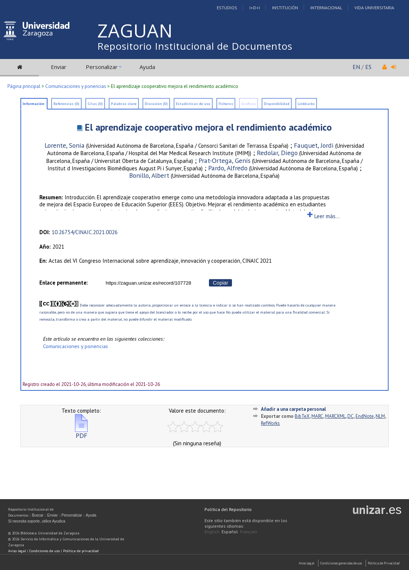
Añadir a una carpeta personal (293, 409)
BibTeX (302, 416)
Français (248, 531)
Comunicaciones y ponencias (75, 86)
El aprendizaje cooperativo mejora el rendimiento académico (208, 127)
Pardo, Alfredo (228, 168)
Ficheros (226, 103)
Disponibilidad (276, 103)
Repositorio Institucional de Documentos (194, 46)
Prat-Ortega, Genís (225, 160)
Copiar (220, 283)
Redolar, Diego (277, 152)
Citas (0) (95, 103)
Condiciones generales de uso (341, 563)
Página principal (23, 86)
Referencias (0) (66, 103)
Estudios (227, 7)
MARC (317, 416)
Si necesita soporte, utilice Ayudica (36, 521)
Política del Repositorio (228, 509)
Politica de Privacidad (384, 563)
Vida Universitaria (374, 7)
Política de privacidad (81, 550)
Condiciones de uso (44, 550)
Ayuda (147, 67)
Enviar (58, 67)
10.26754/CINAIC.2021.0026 (85, 232)
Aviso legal (17, 550)
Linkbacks (306, 103)
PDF (81, 432)
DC (350, 416)
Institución (285, 7)
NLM (380, 416)
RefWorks (270, 423)
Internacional (326, 7)
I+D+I (254, 7)
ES (368, 67)
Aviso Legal (306, 563)
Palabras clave (124, 103)
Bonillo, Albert (149, 175)
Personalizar (102, 67)
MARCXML (335, 416)
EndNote (365, 416)
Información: (34, 103)
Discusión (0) (156, 103)
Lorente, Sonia (65, 145)
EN (356, 67)
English (211, 531)
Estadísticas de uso (193, 103)
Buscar (37, 515)
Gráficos (248, 103)
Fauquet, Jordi (314, 145)
